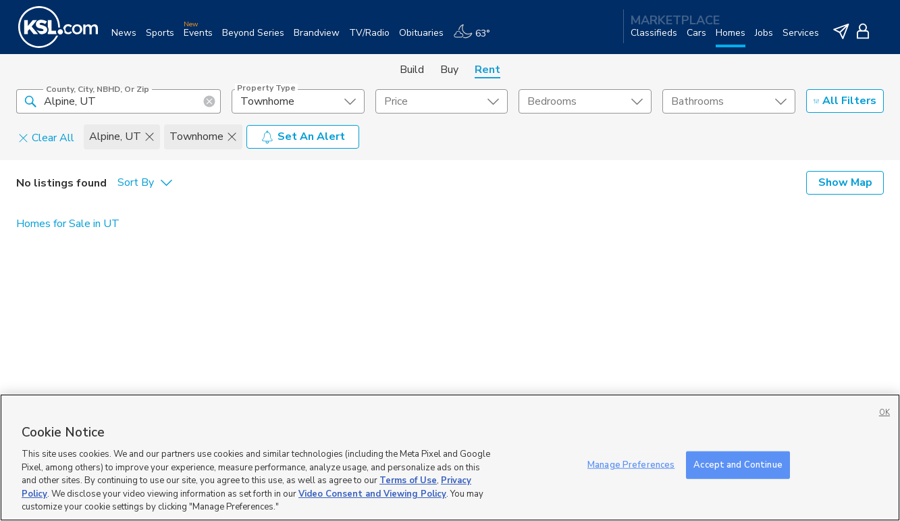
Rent (487, 69)
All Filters (845, 100)
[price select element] (441, 101)
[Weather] (476, 38)
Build (412, 69)
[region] (450, 457)
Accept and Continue (737, 464)
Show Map (845, 182)
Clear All (46, 137)
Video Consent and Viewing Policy (372, 494)
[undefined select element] (298, 101)
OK (884, 412)
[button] (30, 100)
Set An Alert (303, 136)
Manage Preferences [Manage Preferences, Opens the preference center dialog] (630, 464)
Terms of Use (408, 480)
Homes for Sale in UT (68, 223)
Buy (449, 69)
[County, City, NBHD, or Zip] (118, 101)
